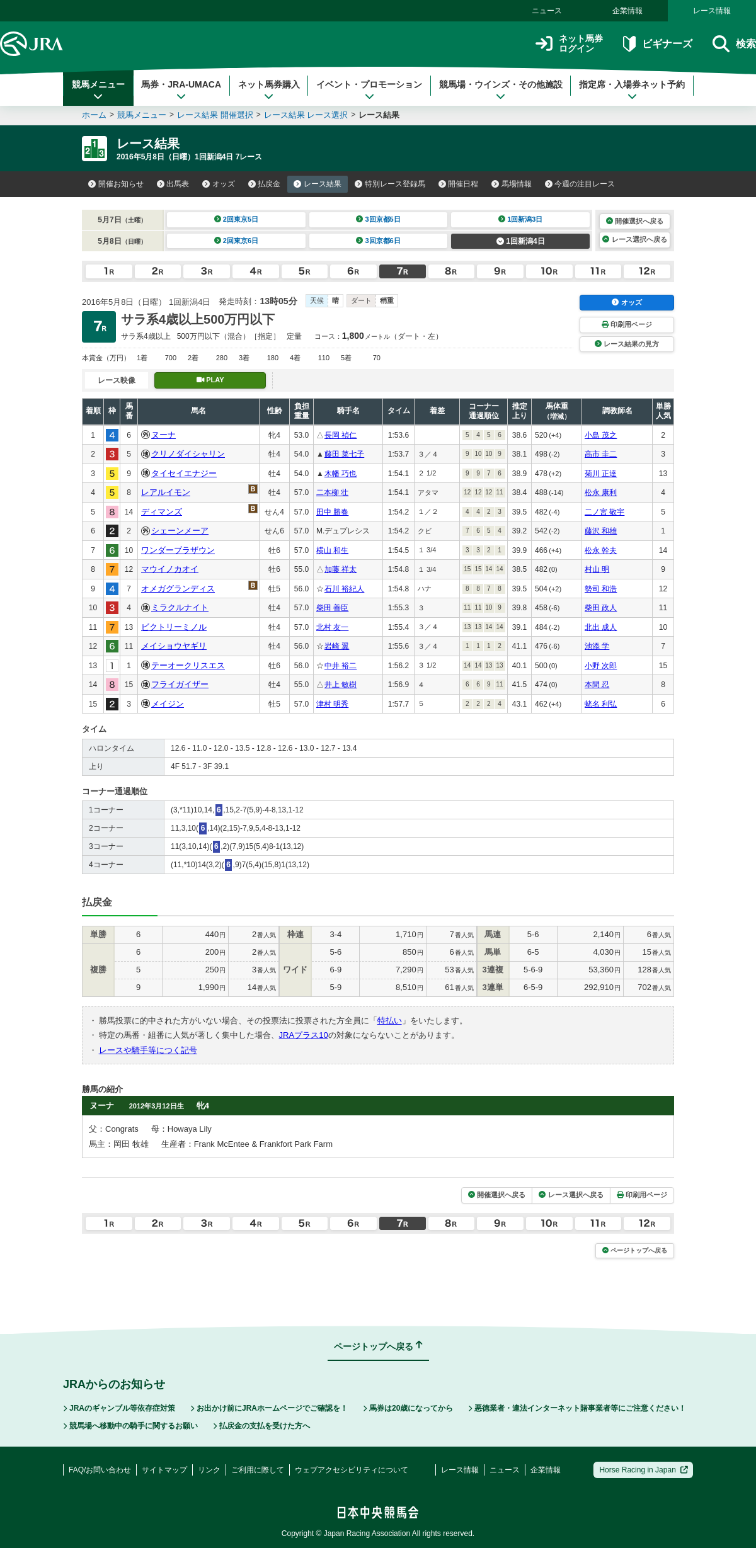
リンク (209, 1469)
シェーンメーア (180, 530)
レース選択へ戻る (634, 239)
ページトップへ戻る (634, 1250)
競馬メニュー (98, 90)
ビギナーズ (657, 44)
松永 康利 (601, 492)
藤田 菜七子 (344, 454)
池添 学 (597, 646)
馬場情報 (511, 183)
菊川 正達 (601, 473)
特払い (389, 1020)
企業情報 (627, 10)
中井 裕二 (340, 665)
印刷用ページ (627, 324)
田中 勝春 (332, 512)
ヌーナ (163, 435)
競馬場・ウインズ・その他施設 (501, 90)
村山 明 (597, 569)
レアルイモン (165, 492)
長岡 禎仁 (340, 435)
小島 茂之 (601, 435)
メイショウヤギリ (174, 646)
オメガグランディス (178, 588)
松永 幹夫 (601, 550)
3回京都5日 (378, 219)
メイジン (167, 704)
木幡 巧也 (340, 473)
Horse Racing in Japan (643, 1469)
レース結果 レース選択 (306, 115)
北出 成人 (601, 627)
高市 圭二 (601, 454)
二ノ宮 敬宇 (604, 512)
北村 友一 (332, 627)
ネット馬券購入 (269, 90)
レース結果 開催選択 (215, 115)
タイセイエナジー (184, 473)
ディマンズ (161, 511)
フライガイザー (180, 684)
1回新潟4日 (520, 241)
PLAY (210, 380)
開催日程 (458, 183)
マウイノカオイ (169, 569)
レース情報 (712, 10)
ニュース (547, 10)
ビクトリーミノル (174, 627)
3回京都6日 (378, 240)
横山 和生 (332, 550)
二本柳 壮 (332, 492)
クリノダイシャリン (188, 453)
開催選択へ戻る (634, 221)
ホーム (94, 115)
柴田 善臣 (332, 607)
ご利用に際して (257, 1469)
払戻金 (264, 183)
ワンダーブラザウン (178, 550)
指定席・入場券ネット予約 (632, 90)
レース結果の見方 (627, 344)
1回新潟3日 (520, 219)
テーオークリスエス (188, 665)
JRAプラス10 (303, 1035)
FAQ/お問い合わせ (100, 1469)
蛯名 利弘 (601, 704)
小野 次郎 (601, 665)
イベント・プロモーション (369, 90)
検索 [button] (734, 43)
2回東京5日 (236, 219)
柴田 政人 (601, 607)
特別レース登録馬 (390, 183)
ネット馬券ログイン (569, 43)
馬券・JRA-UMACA (181, 90)
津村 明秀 (332, 704)
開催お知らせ (116, 183)
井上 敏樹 (340, 684)
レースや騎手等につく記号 (148, 1050)
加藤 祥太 (340, 569)
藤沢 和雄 (601, 530)
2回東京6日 (236, 240)
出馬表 (173, 183)
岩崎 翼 (336, 646)
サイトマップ (164, 1469)
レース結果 (317, 183)
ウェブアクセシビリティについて (351, 1469)
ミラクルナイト (180, 607)
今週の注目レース (580, 183)
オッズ (218, 183)
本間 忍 (597, 684)
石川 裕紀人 (344, 588)
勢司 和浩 (601, 588)
